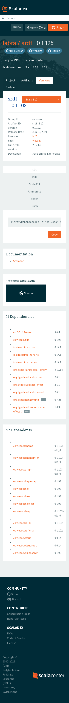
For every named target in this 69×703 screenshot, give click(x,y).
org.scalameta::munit (26, 399)
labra (9, 43)
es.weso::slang (21, 511)
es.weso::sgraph (22, 469)
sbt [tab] (35, 169)
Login (58, 27)
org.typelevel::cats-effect (28, 384)
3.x (27, 67)
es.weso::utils (21, 339)
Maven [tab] (34, 198)
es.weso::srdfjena (23, 530)
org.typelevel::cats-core (27, 377)
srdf (26, 43)
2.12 (44, 67)
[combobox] (41, 99)
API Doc (17, 27)
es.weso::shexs (21, 496)
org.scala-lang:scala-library (30, 369)
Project (10, 80)
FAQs (10, 633)
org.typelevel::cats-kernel (28, 392)
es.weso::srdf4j (22, 523)
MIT (34, 136)
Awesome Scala (36, 27)
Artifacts (27, 80)
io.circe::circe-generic (26, 354)
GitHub (54, 51)
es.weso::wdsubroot (25, 545)
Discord (14, 599)
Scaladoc (18, 261)
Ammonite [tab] (34, 191)
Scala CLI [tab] (34, 184)
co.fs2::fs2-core (22, 332)
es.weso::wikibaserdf (25, 553)
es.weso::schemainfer (26, 457)
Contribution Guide (18, 614)
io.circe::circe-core (24, 347)
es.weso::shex (21, 488)
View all (37, 140)
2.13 (35, 67)
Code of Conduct (17, 638)
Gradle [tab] (35, 206)
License (11, 643)
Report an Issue (16, 618)
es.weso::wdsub (22, 538)
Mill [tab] (34, 177)
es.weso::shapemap (24, 481)
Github (13, 594)
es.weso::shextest (23, 503)
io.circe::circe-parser (25, 362)
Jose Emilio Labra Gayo (46, 153)
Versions (44, 80)
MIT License (14, 51)
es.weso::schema (23, 446)
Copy (54, 234)
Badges (10, 87)
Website (35, 51)
